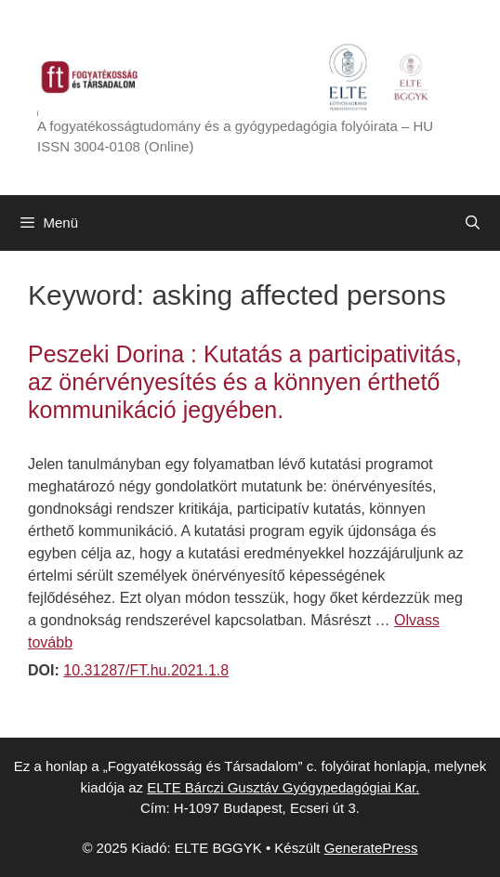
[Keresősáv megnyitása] (472, 223)
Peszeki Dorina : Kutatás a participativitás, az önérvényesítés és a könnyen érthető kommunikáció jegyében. (245, 382)
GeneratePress (371, 848)
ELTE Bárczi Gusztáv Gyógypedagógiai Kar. (283, 787)
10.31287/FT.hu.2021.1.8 (146, 670)
